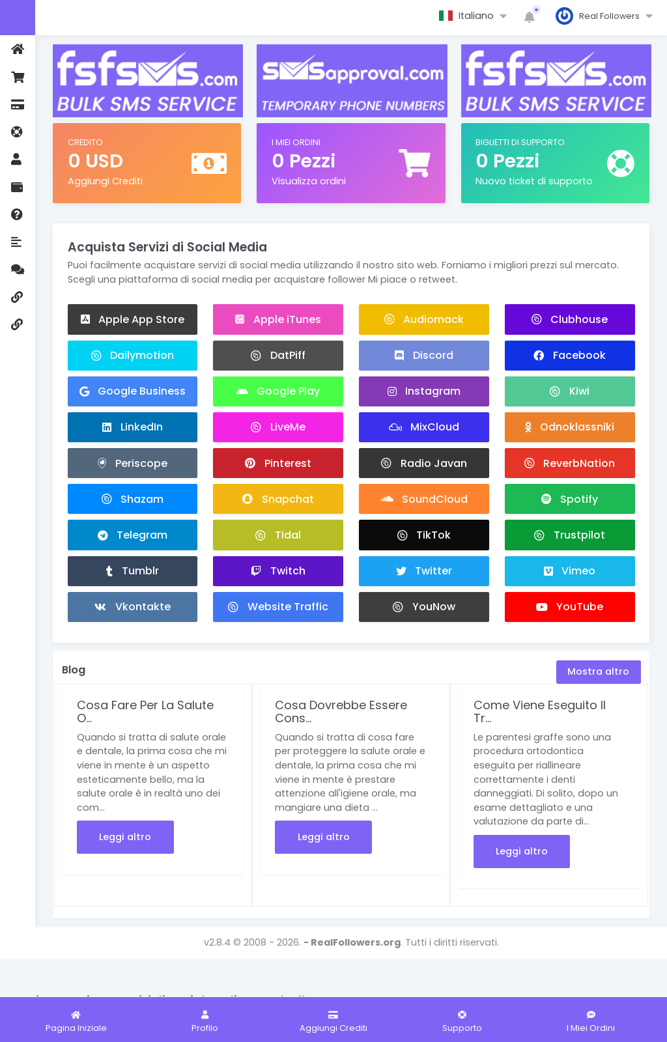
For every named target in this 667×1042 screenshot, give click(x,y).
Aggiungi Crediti (105, 181)
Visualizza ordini (309, 181)
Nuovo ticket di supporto (534, 181)
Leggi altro (125, 836)
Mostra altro (598, 671)
